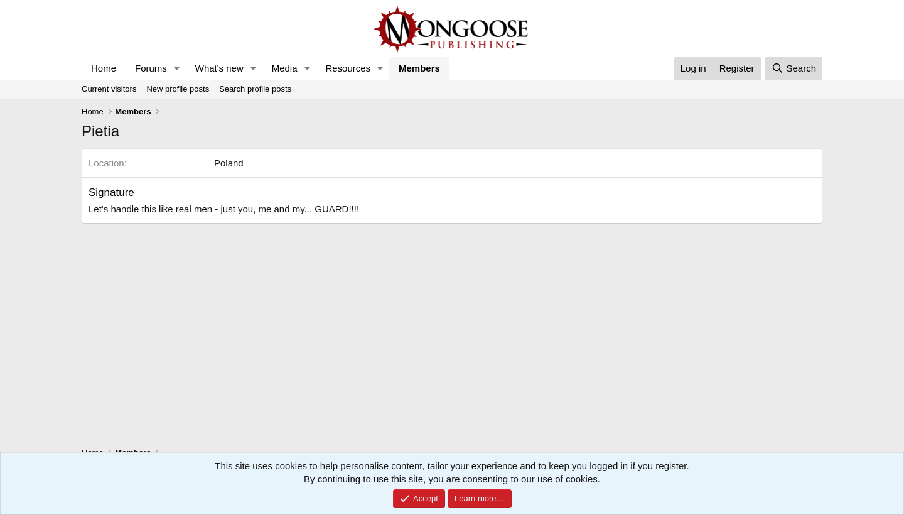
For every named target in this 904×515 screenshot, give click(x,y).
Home (103, 68)
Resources (347, 68)
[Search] (793, 68)
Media (285, 68)
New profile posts (177, 89)
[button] (177, 68)
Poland (229, 163)
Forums (151, 68)
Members (419, 68)
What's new (219, 68)
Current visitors (109, 89)
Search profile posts (255, 89)
